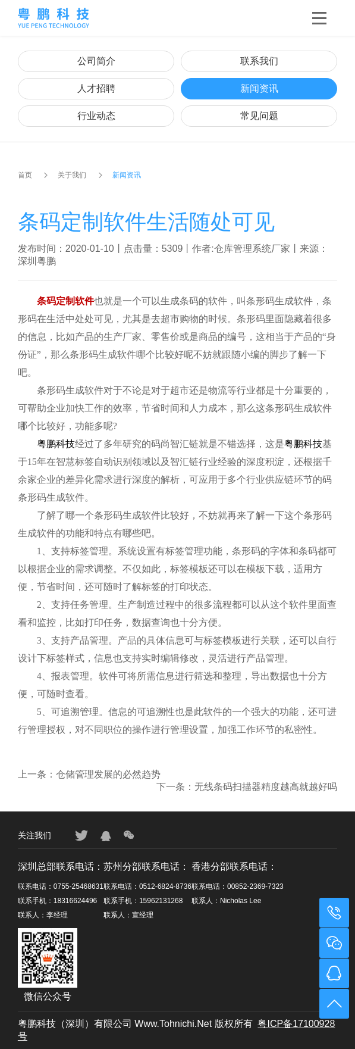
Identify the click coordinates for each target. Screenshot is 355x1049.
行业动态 (96, 116)
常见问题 (259, 116)
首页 (25, 175)
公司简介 (96, 61)
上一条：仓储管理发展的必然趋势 (89, 774)
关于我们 (72, 175)
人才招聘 (96, 88)
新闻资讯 (259, 88)
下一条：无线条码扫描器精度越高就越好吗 (246, 787)
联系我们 (259, 61)
